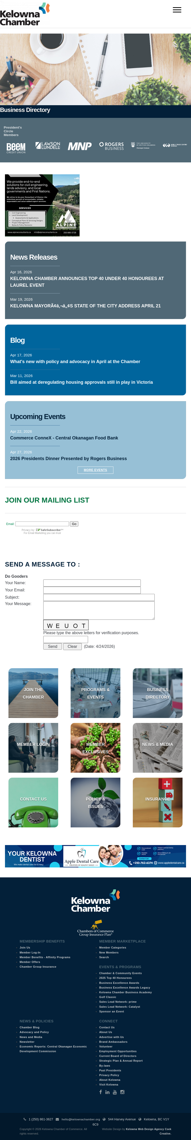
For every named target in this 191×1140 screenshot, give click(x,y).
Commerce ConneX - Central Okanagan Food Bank (64, 437)
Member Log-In (30, 952)
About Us (105, 1032)
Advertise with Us (111, 1037)
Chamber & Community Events (120, 973)
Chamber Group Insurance (38, 966)
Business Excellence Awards (119, 982)
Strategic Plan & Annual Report (121, 1060)
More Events (95, 470)
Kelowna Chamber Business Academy (125, 992)
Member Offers (30, 961)
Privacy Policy (109, 1075)
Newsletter (27, 1041)
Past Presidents (110, 1070)
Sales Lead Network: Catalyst (119, 1006)
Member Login (33, 744)
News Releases (33, 257)
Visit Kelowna (108, 1084)
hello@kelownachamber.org (81, 1119)
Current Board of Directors (118, 1055)
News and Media (31, 1037)
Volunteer (106, 1046)
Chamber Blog (30, 1027)
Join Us (25, 947)
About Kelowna (109, 1079)
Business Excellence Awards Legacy (124, 987)
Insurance (157, 799)
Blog (17, 340)
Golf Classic (107, 997)
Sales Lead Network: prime (118, 1001)
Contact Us (33, 799)
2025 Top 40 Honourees (115, 977)
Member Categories (112, 947)
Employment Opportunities (118, 1051)
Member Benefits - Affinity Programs (45, 957)
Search (104, 957)
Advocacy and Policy (34, 1032)
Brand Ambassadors (113, 1041)
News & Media (157, 744)
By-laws (104, 1065)
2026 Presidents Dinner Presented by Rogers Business (68, 458)
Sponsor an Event (111, 1011)
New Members (109, 952)
